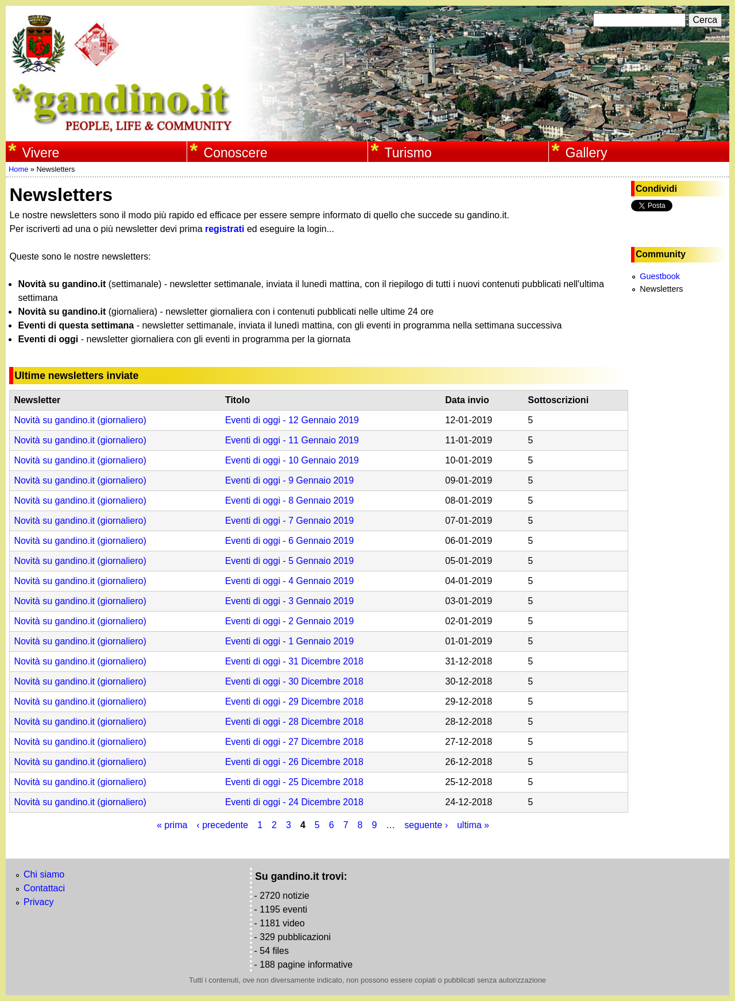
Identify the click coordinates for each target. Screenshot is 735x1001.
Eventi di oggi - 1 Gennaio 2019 (289, 641)
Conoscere (236, 152)
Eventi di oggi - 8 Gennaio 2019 (289, 500)
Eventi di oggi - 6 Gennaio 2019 (289, 541)
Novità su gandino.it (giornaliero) (80, 420)
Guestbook (660, 276)
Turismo (408, 152)
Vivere (41, 152)
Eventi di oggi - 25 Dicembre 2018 (294, 782)
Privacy (38, 902)
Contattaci (44, 888)
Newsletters (661, 288)
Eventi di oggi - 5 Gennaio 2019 (289, 561)
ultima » (473, 825)
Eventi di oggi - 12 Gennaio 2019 (292, 420)
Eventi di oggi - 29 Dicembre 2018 (294, 701)
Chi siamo (44, 874)
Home (18, 169)
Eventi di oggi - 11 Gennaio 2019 (292, 440)
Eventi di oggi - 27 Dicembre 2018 (294, 742)
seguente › (426, 825)
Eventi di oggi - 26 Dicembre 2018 (294, 762)
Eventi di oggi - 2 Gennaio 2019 (289, 621)
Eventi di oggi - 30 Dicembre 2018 (294, 681)
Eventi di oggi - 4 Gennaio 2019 (289, 581)
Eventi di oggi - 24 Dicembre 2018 (294, 802)
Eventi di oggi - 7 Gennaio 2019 (289, 520)
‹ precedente (222, 825)
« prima (172, 825)
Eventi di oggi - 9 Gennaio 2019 (289, 480)
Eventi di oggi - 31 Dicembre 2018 (294, 661)
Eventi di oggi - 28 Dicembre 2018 (294, 721)
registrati (224, 229)
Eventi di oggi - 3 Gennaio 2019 (289, 601)
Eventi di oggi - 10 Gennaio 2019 (292, 460)
